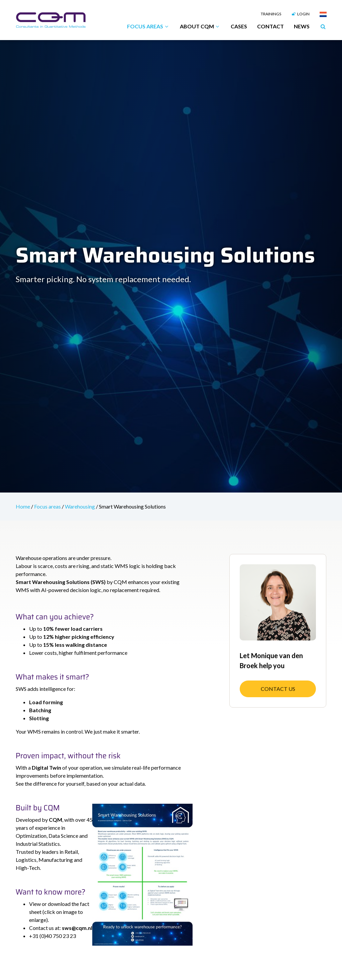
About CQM (200, 26)
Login (300, 13)
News (302, 26)
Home (23, 506)
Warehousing (80, 506)
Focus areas (148, 26)
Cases (239, 26)
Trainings (271, 13)
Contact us (278, 689)
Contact (270, 26)
